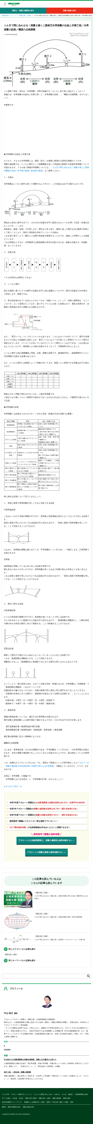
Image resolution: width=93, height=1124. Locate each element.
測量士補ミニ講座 (25, 15)
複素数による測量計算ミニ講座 (34, 1102)
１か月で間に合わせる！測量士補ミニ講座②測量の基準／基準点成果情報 (58, 917)
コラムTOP (5, 1094)
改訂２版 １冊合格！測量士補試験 (17, 1072)
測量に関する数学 (31, 1098)
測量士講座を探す (70, 10)
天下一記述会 (6, 1098)
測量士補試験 (56, 1098)
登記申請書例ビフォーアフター (12, 1102)
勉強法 (70, 1094)
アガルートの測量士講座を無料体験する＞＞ (46, 852)
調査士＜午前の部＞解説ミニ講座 (57, 1102)
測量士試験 (66, 1098)
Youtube (7, 1049)
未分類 (15, 1098)
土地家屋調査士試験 (81, 1094)
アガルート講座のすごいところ (21, 1094)
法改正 (21, 1098)
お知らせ (57, 1094)
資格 (71, 1102)
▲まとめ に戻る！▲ (13, 786)
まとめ (64, 1094)
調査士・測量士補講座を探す (23, 10)
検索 (88, 976)
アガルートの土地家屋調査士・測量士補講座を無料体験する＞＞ (46, 840)
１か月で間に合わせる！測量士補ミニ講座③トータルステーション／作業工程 (59, 939)
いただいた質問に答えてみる (42, 1094)
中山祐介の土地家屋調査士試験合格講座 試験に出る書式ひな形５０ (30, 1059)
